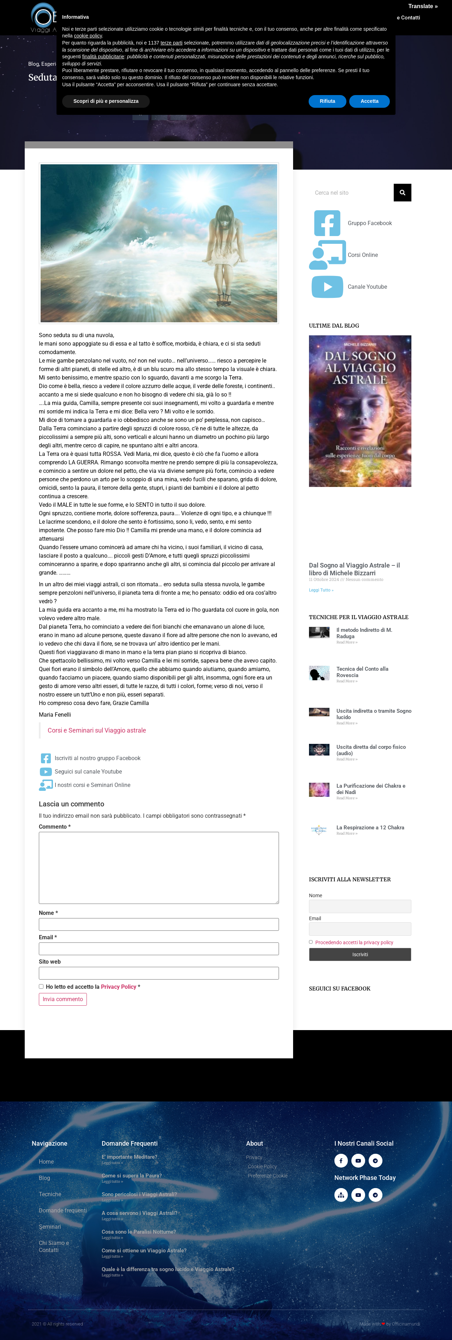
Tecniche (50, 1194)
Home (46, 1161)
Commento (55, 827)
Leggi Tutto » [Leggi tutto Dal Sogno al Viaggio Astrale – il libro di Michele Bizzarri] (321, 590)
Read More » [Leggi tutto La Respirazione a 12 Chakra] (347, 833)
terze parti (172, 43)
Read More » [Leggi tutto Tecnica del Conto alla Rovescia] (347, 681)
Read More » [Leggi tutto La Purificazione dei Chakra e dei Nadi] (347, 798)
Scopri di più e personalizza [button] (105, 101)
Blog (33, 64)
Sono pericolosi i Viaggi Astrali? (139, 1194)
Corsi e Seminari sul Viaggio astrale (97, 730)
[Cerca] (402, 192)
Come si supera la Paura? (132, 1175)
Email (48, 937)
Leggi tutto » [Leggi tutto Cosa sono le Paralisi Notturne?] (112, 1237)
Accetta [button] (370, 101)
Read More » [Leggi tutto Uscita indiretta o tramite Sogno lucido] (347, 723)
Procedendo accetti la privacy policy (354, 942)
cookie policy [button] (88, 36)
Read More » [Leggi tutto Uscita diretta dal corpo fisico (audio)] (347, 759)
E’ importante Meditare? (129, 1157)
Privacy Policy (118, 986)
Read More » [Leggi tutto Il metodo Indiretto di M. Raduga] (347, 642)
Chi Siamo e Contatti (54, 1246)
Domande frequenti (63, 1210)
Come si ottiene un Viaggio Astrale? (144, 1250)
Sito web (50, 962)
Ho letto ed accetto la (89, 986)
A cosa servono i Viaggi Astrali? (139, 1213)
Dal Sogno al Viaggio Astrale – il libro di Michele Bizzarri (354, 569)
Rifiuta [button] (327, 101)
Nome (48, 913)
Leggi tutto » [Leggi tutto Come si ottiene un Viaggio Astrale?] (112, 1256)
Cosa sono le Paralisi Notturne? (139, 1232)
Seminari (50, 1226)
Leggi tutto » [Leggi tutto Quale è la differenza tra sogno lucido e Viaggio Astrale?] (112, 1275)
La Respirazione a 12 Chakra (370, 827)
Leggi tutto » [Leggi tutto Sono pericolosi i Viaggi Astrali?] (112, 1200)
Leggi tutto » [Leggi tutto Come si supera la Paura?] (112, 1181)
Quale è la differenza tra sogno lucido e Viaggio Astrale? (168, 1269)
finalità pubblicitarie (103, 56)
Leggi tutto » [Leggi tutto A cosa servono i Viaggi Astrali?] (112, 1219)
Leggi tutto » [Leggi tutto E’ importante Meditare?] (112, 1162)
